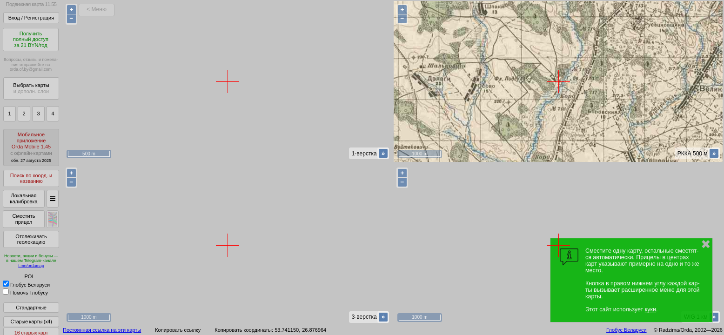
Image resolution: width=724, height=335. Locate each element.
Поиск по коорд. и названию (31, 178)
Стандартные (31, 307)
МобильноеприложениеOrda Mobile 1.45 (31, 147)
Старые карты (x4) (31, 321)
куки (650, 309)
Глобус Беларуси (26, 285)
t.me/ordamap (31, 265)
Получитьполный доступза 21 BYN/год (30, 39)
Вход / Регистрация (31, 17)
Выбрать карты (31, 88)
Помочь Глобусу (25, 292)
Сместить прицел (23, 219)
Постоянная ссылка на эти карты (102, 330)
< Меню (97, 9)
